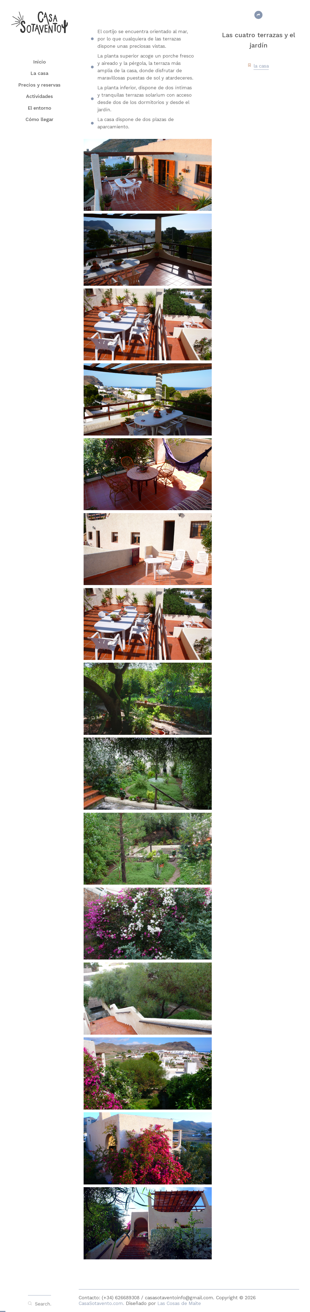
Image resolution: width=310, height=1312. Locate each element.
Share (258, 15)
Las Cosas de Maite (179, 1303)
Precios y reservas (39, 85)
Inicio (39, 62)
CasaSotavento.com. (102, 1303)
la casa (261, 66)
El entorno (39, 108)
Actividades (39, 96)
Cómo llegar (39, 119)
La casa (39, 73)
